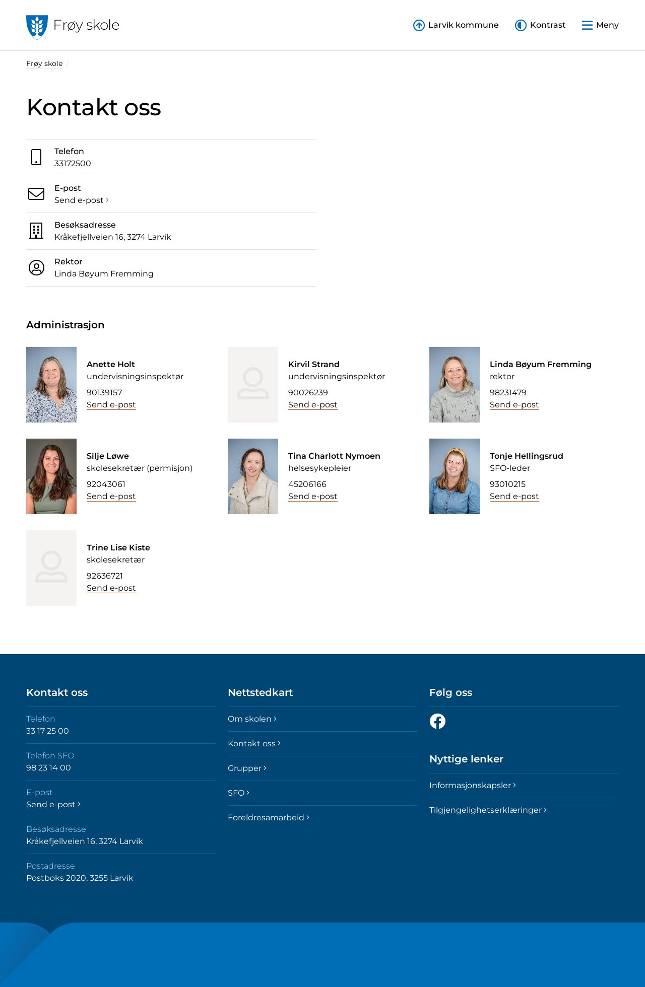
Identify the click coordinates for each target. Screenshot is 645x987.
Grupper (247, 768)
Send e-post (81, 200)
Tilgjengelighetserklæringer (488, 810)
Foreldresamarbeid (268, 817)
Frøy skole (44, 63)
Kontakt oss (254, 743)
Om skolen (252, 719)
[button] (540, 25)
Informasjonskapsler (472, 785)
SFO (238, 793)
